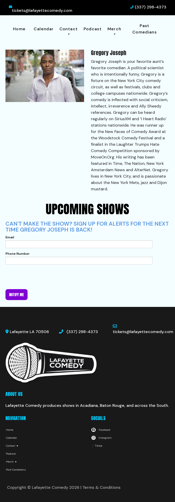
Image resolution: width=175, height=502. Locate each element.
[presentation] (40, 277)
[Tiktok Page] (97, 445)
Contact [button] (68, 30)
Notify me (16, 294)
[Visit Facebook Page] (101, 429)
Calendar (44, 29)
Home (19, 29)
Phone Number (17, 254)
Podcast (93, 29)
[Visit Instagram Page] (101, 437)
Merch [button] (114, 30)
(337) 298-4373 (150, 7)
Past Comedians (144, 29)
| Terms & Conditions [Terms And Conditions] (100, 487)
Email (9, 237)
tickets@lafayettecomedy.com (42, 10)
